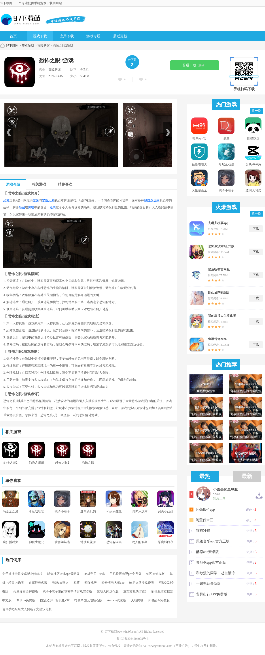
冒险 (45, 200)
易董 (77, 582)
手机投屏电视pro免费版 (126, 574)
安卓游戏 (28, 45)
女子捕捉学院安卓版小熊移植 (22, 574)
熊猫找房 (90, 582)
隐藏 (22, 207)
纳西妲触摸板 (155, 574)
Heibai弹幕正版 (218, 292)
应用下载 (67, 36)
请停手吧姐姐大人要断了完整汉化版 (27, 609)
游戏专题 (93, 36)
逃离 (53, 207)
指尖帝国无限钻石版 (88, 600)
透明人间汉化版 (108, 591)
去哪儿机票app (218, 223)
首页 (13, 36)
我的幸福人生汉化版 (222, 315)
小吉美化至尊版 (225, 489)
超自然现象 (151, 200)
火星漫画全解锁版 (25, 591)
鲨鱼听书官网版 (219, 269)
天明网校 (137, 600)
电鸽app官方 (60, 582)
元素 (51, 200)
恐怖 (6, 200)
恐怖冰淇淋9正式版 (221, 246)
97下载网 (12, 45)
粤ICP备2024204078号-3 (132, 638)
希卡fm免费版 (25, 600)
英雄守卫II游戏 (94, 574)
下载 (256, 228)
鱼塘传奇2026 (217, 339)
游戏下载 (40, 36)
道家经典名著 (38, 582)
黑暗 (31, 207)
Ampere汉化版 (116, 600)
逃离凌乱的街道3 (134, 591)
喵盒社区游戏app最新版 (63, 574)
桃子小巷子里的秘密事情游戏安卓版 (67, 591)
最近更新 (120, 36)
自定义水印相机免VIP (55, 600)
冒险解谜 (43, 45)
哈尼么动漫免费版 (141, 582)
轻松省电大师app (113, 582)
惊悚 (36, 200)
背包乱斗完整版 (159, 600)
